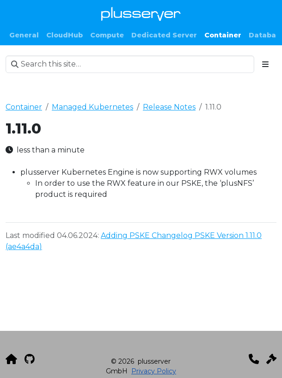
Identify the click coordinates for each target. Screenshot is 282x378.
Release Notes (169, 107)
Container (24, 107)
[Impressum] (271, 359)
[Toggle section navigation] (265, 64)
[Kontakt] (254, 359)
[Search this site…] (130, 64)
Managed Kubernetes (92, 107)
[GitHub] (30, 359)
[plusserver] (11, 359)
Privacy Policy (153, 371)
